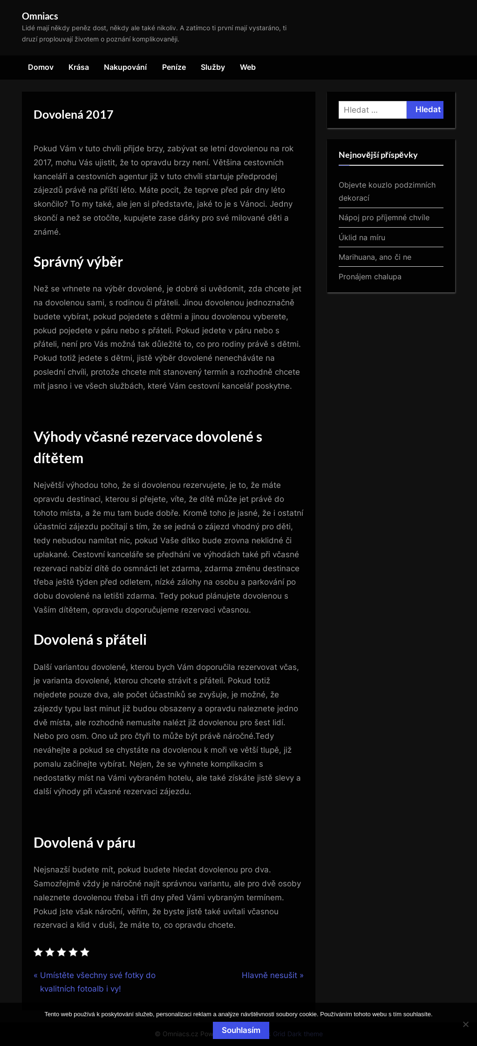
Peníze (174, 67)
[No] (465, 1024)
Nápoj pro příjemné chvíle (384, 217)
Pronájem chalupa (370, 276)
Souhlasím (241, 1030)
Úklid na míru (362, 237)
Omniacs (40, 15)
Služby (213, 67)
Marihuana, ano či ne (375, 257)
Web (248, 67)
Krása (78, 67)
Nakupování (125, 67)
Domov (41, 67)
